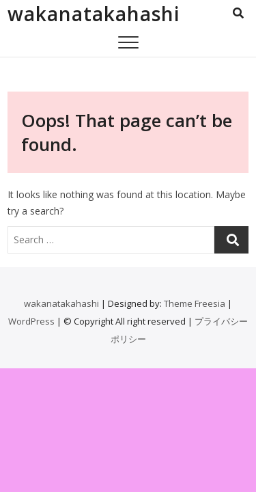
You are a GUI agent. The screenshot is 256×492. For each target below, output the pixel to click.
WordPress (31, 321)
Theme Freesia (194, 303)
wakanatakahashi (94, 14)
